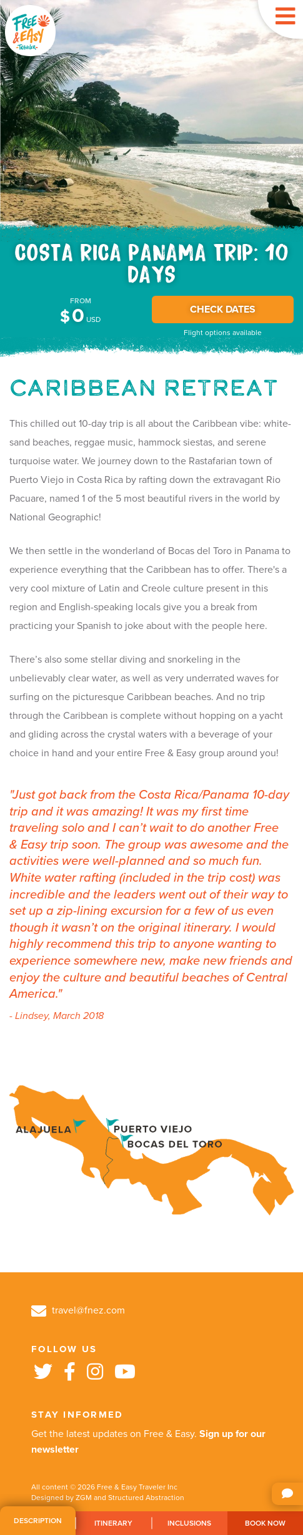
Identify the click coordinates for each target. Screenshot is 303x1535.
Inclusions (189, 1523)
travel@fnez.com (78, 1310)
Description (38, 1520)
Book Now (265, 1523)
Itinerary (113, 1523)
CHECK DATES (223, 309)
